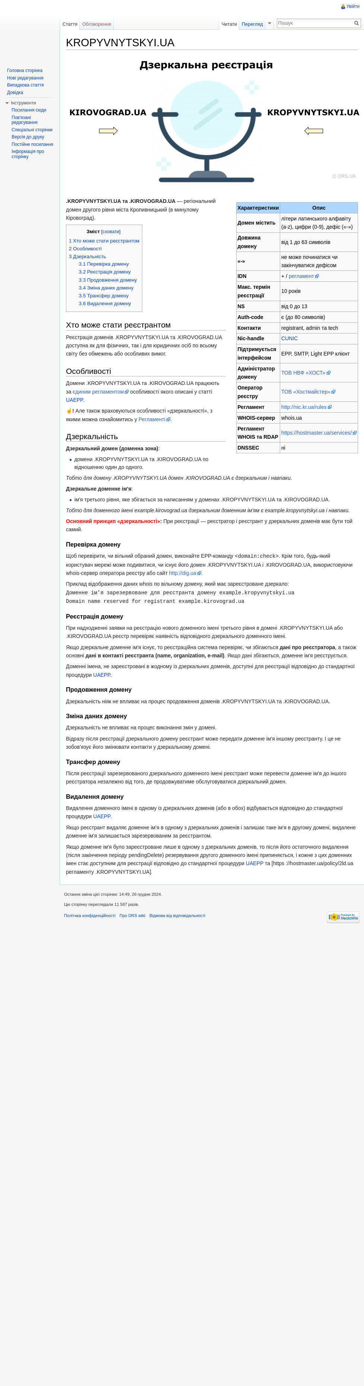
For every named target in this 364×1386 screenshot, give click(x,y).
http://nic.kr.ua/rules (303, 407)
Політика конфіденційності (89, 914)
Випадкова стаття (25, 85)
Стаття (69, 24)
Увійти (353, 6)
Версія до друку (28, 137)
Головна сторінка (24, 70)
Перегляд (252, 24)
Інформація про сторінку (28, 154)
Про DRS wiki (132, 914)
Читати (229, 24)
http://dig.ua (182, 573)
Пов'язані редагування (25, 120)
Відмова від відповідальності (177, 914)
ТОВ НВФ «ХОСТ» (303, 373)
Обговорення (96, 24)
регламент (301, 276)
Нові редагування (25, 78)
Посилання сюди (29, 110)
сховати (110, 231)
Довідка (15, 92)
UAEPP (74, 400)
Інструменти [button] (23, 103)
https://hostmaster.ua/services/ (316, 433)
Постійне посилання (32, 144)
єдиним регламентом (98, 392)
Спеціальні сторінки (32, 129)
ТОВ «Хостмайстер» (305, 392)
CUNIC (289, 338)
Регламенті (152, 419)
